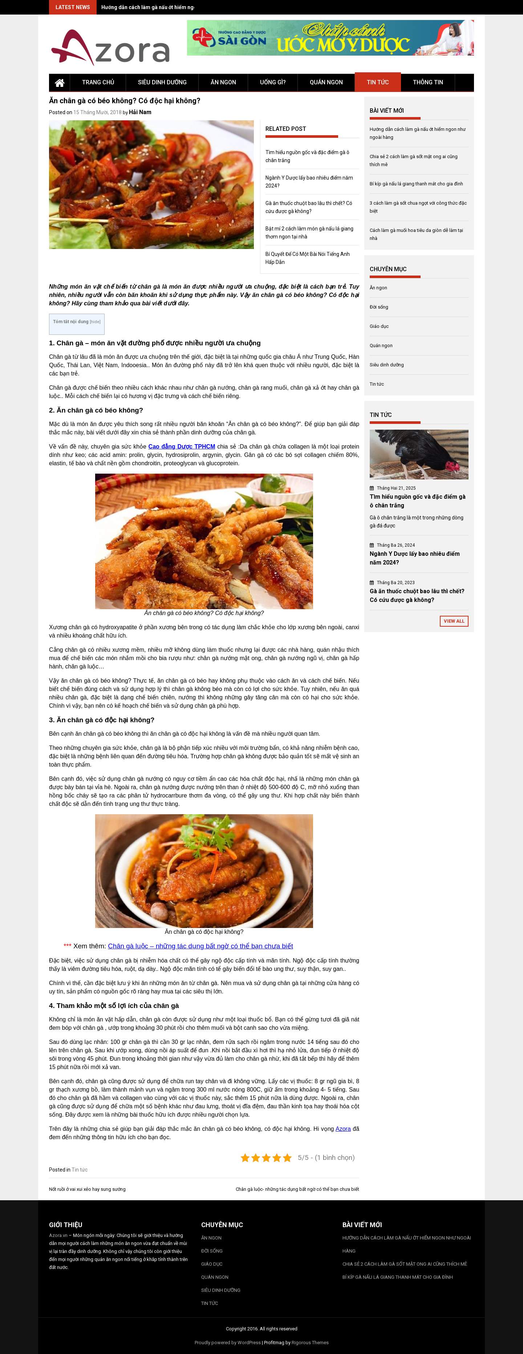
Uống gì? (273, 82)
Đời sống (379, 307)
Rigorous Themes (310, 1342)
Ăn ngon (223, 82)
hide (95, 322)
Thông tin (428, 82)
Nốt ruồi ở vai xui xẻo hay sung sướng (87, 1189)
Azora (343, 1129)
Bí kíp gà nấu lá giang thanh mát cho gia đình (416, 183)
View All (454, 621)
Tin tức (378, 82)
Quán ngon (326, 82)
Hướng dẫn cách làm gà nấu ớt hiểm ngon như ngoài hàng (169, 7)
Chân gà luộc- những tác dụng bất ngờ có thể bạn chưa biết (297, 1189)
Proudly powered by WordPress (228, 1342)
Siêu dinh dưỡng (162, 82)
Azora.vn (58, 1235)
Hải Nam (140, 112)
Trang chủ (98, 82)
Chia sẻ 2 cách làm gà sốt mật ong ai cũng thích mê (404, 1264)
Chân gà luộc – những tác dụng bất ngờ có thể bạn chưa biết (200, 946)
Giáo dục (379, 326)
